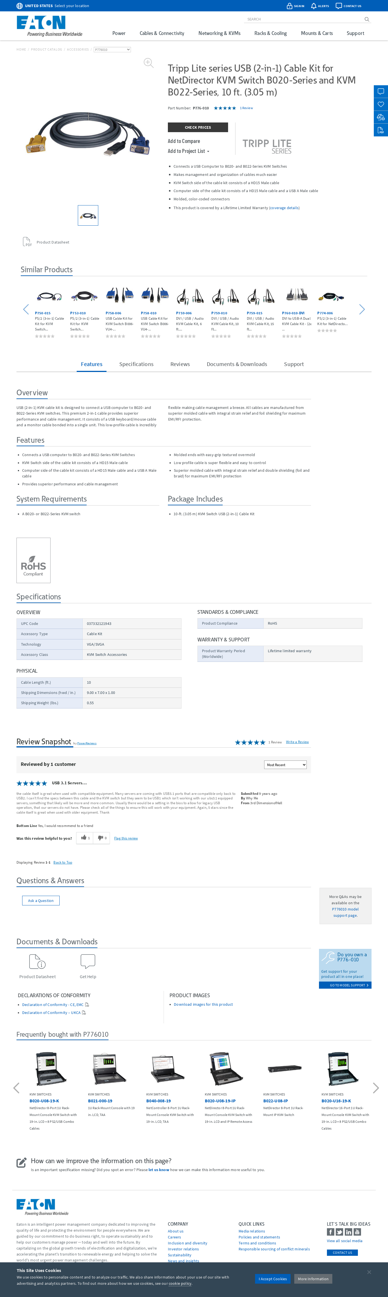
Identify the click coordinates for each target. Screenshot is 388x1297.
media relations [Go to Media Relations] (252, 1231)
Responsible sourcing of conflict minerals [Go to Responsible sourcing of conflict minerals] (274, 1249)
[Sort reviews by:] (285, 764)
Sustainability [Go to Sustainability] (179, 1254)
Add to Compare (184, 140)
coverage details (284, 207)
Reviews (180, 363)
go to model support (349, 985)
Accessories (78, 49)
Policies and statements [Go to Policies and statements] (259, 1237)
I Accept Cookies (273, 1278)
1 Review (246, 108)
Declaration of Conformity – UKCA (51, 1012)
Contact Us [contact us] (342, 1252)
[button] (27, 310)
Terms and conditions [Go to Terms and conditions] (257, 1243)
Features (91, 363)
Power (119, 33)
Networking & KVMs (219, 33)
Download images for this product (203, 1004)
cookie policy (180, 1283)
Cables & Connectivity (162, 33)
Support (355, 33)
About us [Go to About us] (175, 1231)
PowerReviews (87, 743)
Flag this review (126, 838)
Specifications (136, 363)
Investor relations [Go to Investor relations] (183, 1249)
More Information (313, 1278)
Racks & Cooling (271, 33)
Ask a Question (41, 900)
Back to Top (62, 862)
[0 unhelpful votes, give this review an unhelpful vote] (101, 838)
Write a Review (297, 741)
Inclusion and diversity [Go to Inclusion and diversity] (187, 1243)
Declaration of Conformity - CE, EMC (53, 1004)
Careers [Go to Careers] (174, 1237)
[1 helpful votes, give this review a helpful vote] (84, 838)
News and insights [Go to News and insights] (183, 1260)
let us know (159, 1169)
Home (21, 49)
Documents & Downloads (237, 363)
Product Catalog (46, 49)
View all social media (344, 1240)
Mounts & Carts (317, 33)
